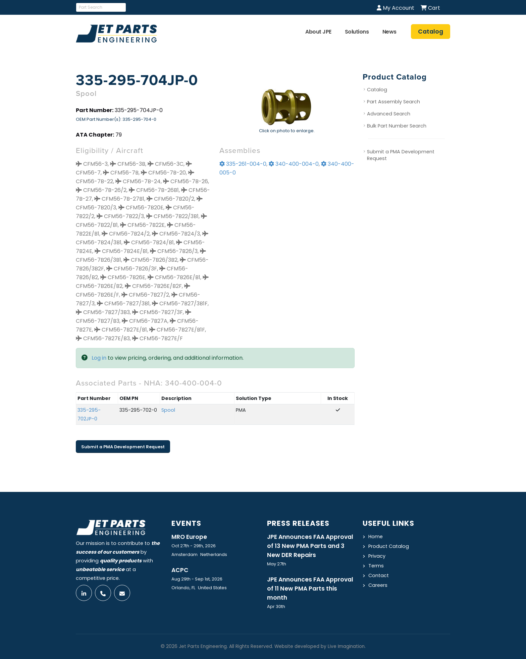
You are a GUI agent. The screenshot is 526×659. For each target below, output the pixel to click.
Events (186, 523)
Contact (378, 575)
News (389, 32)
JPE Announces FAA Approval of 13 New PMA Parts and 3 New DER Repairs (310, 546)
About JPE (318, 32)
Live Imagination (346, 646)
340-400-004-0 (294, 164)
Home (375, 536)
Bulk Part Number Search (396, 125)
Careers (377, 585)
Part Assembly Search (393, 101)
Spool (168, 410)
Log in (99, 358)
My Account (395, 8)
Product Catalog (388, 546)
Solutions (357, 32)
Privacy (376, 556)
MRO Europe (189, 537)
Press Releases (298, 523)
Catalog (377, 89)
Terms (376, 565)
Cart (430, 8)
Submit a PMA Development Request (123, 447)
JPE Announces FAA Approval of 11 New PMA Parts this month (310, 588)
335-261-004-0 (242, 164)
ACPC (180, 570)
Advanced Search (388, 113)
